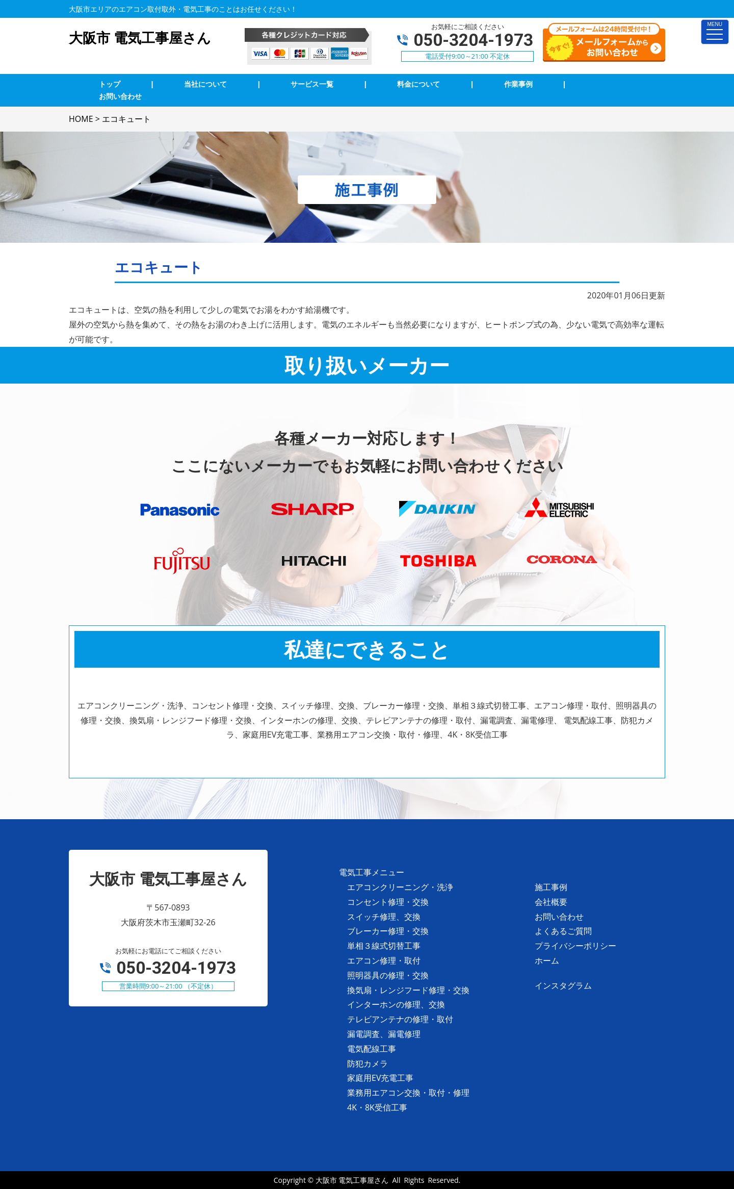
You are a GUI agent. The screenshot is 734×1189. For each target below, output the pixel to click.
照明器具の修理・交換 (388, 975)
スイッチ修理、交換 (384, 916)
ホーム (547, 960)
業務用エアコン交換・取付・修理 (408, 1092)
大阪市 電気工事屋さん (352, 1180)
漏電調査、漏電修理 (384, 1034)
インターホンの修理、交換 (396, 1004)
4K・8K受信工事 (377, 1107)
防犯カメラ (367, 1063)
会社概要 (551, 901)
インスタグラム (563, 985)
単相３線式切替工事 (384, 945)
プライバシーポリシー (575, 945)
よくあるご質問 (563, 931)
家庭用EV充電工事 (380, 1077)
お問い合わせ (559, 916)
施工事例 (551, 887)
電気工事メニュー (371, 872)
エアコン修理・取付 (384, 960)
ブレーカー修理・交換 (388, 931)
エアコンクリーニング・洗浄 (400, 887)
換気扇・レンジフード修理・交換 (408, 990)
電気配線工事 (371, 1048)
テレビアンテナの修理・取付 (400, 1019)
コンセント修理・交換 (388, 901)
